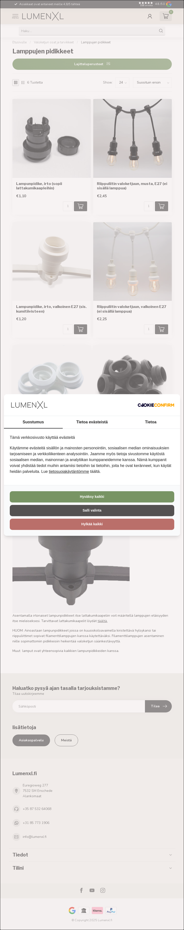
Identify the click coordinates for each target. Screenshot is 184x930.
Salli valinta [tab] (91, 510)
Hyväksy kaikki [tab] (92, 497)
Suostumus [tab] (33, 422)
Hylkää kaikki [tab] (92, 524)
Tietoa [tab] (150, 422)
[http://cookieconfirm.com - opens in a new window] (156, 405)
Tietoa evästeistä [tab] (92, 422)
